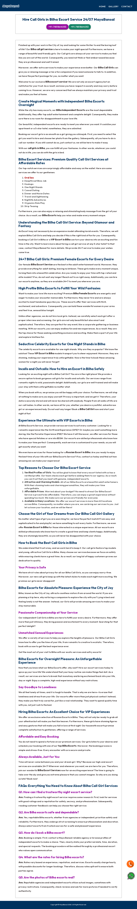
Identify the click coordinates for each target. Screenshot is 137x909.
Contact (126, 6)
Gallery (113, 6)
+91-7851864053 (57, 26)
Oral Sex (29, 177)
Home (102, 6)
